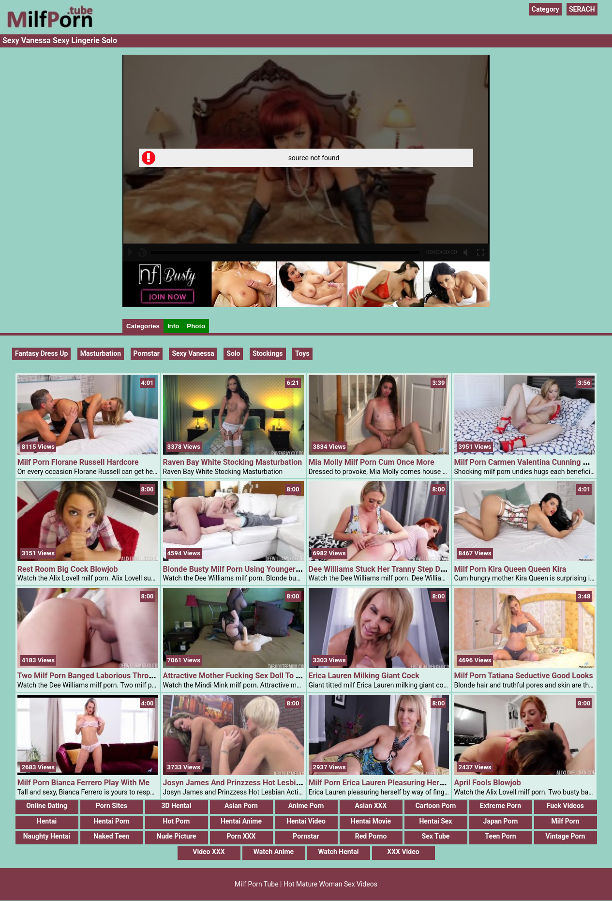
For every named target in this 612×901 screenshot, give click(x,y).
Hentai (47, 821)
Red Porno (371, 836)
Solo (233, 353)
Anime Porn (306, 805)
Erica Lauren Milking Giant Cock (364, 675)
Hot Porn (176, 821)
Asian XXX (371, 805)
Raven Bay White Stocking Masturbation (232, 462)
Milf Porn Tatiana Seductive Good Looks (523, 675)
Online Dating (46, 805)
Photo (196, 326)
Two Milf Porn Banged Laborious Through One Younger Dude (122, 675)
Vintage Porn (565, 836)
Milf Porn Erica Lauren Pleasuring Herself (380, 782)
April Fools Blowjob (487, 782)
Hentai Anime (241, 821)
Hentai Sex (435, 821)
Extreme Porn (500, 805)
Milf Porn (566, 821)
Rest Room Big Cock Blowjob (67, 569)
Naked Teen (111, 836)
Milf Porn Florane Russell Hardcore (78, 462)
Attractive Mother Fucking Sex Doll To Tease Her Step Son (263, 675)
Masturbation (100, 353)
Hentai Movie (371, 821)
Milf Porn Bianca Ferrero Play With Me (83, 782)
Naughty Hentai (47, 836)
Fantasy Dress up (41, 353)
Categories (143, 326)
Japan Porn (500, 821)
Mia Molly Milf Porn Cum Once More (371, 462)
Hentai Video (306, 821)
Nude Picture (176, 836)
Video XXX (208, 851)
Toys (302, 353)
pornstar (147, 353)
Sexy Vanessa (193, 353)
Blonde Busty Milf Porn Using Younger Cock (239, 569)
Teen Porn (500, 836)
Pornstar (306, 836)
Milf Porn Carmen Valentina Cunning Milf (525, 462)
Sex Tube (436, 836)
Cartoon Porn (436, 805)
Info (173, 326)
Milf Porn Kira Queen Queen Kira (510, 569)
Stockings (268, 353)
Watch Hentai (338, 851)
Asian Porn (241, 805)
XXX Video (403, 851)
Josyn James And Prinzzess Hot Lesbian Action (246, 782)
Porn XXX (241, 836)
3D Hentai (177, 805)
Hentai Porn (111, 821)
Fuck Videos (565, 805)
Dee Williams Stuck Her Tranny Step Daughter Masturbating (412, 569)
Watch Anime (274, 851)
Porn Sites (111, 805)
